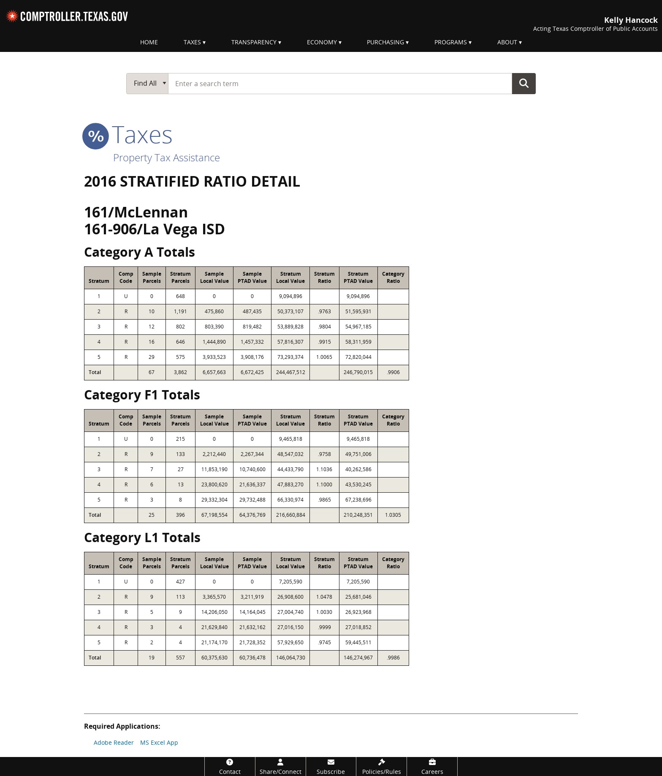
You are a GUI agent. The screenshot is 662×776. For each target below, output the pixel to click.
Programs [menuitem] (450, 42)
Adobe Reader (114, 742)
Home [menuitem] (149, 42)
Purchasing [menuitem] (385, 42)
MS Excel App (159, 742)
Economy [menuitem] (322, 42)
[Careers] (432, 766)
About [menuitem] (507, 42)
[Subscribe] (331, 766)
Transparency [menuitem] (254, 42)
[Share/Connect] (280, 766)
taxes (128, 134)
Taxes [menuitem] (192, 42)
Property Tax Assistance (166, 157)
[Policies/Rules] (381, 766)
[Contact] (230, 766)
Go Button (524, 83)
